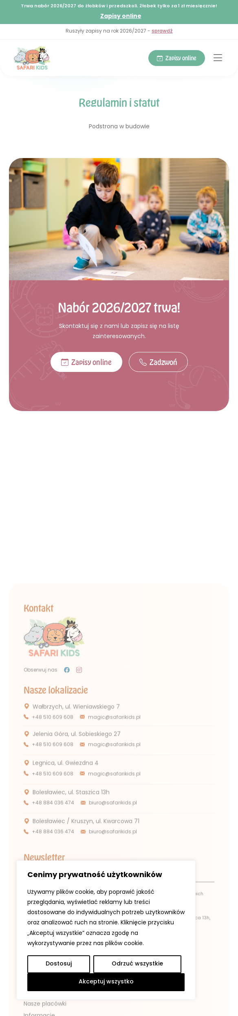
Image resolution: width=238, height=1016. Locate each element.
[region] (106, 930)
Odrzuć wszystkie (137, 964)
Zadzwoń (158, 362)
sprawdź (162, 31)
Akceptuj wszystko (106, 982)
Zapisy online (120, 16)
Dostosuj (59, 964)
